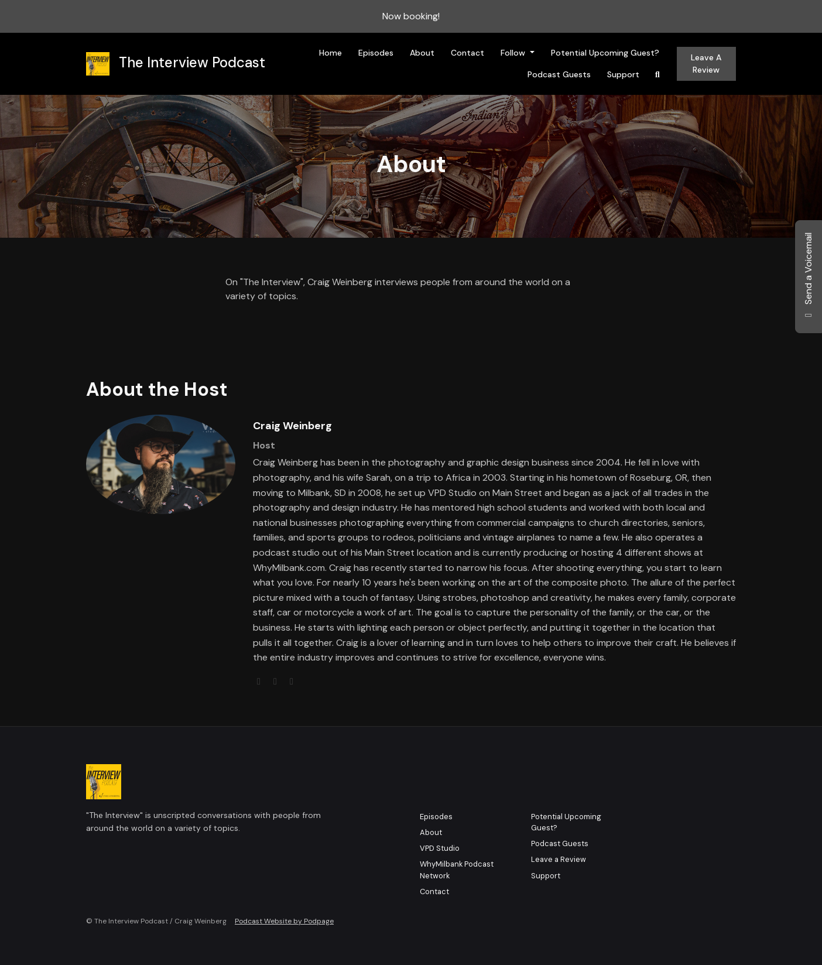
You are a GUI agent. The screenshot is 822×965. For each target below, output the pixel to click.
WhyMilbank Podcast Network (457, 869)
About (422, 52)
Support (623, 74)
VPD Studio (440, 848)
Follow (514, 52)
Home (330, 52)
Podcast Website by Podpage (284, 921)
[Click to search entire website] (657, 74)
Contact (467, 52)
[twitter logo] (276, 681)
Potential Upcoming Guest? (605, 52)
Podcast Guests (559, 74)
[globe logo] (260, 681)
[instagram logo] (291, 681)
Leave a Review (706, 63)
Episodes (375, 52)
